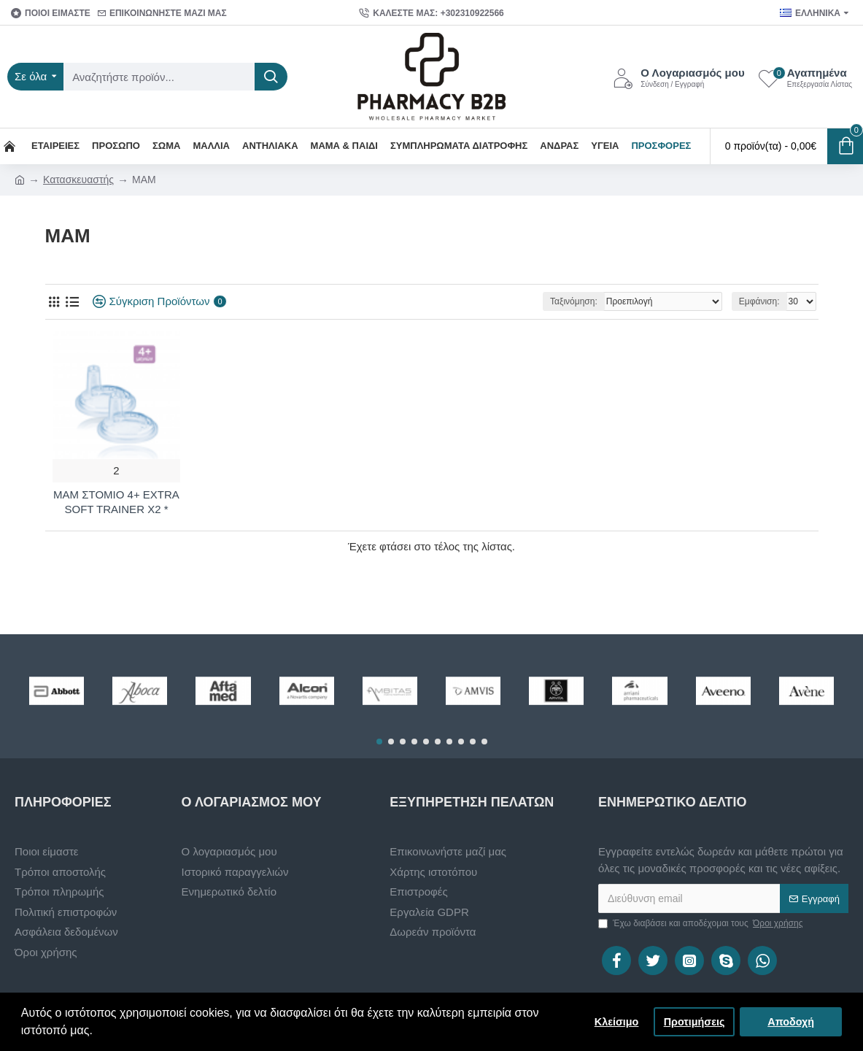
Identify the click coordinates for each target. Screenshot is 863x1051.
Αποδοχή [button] (790, 1022)
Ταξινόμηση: (573, 301)
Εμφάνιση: (759, 301)
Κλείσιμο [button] (617, 1022)
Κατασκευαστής (78, 179)
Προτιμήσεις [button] (694, 1022)
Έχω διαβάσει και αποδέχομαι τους (701, 923)
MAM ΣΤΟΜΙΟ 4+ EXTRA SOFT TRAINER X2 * (116, 501)
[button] (379, 741)
